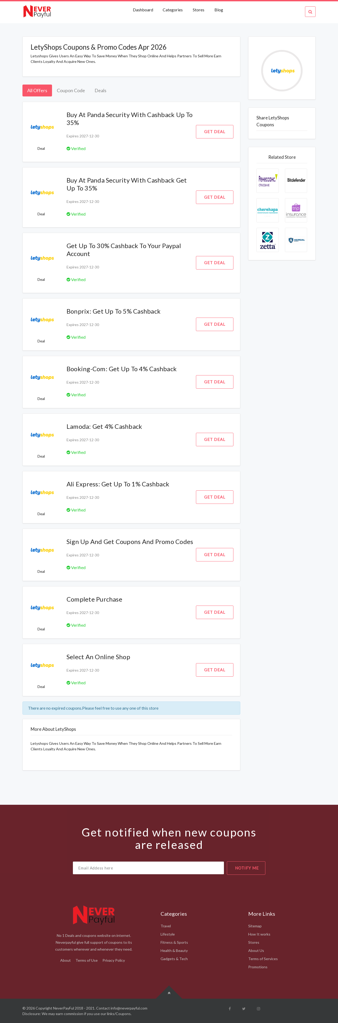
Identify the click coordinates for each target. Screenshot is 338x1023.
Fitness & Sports (174, 942)
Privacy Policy (113, 960)
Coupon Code (71, 90)
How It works (259, 934)
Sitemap (255, 926)
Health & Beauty (174, 950)
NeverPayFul (63, 1008)
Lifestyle (168, 934)
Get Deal (214, 131)
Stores (198, 9)
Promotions (257, 967)
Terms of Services (263, 958)
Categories (173, 9)
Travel (166, 926)
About (65, 960)
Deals (100, 90)
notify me (247, 868)
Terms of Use (87, 960)
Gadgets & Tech (174, 958)
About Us (256, 950)
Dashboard (143, 9)
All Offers (37, 90)
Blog (218, 9)
